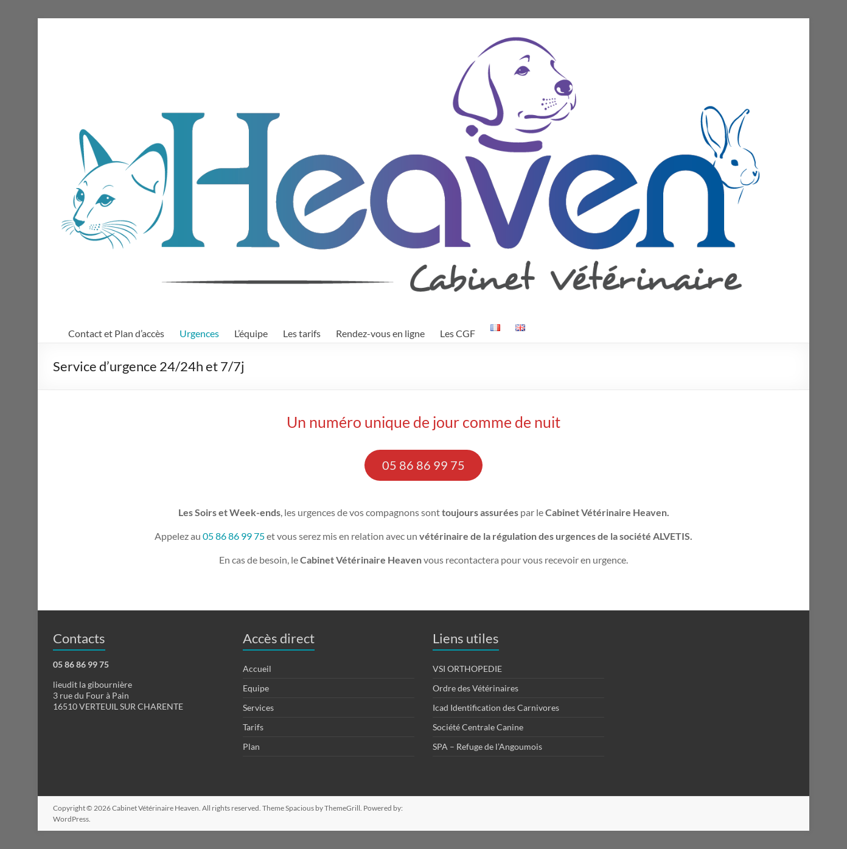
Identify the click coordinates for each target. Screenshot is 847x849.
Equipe (256, 688)
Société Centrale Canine (478, 727)
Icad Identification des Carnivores (496, 707)
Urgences (199, 333)
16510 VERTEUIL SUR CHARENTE (118, 706)
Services (258, 707)
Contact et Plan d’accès (116, 333)
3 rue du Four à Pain (91, 695)
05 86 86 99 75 (423, 465)
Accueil (257, 668)
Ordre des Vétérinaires (475, 688)
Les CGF (457, 333)
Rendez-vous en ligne (380, 333)
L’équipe (251, 333)
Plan (251, 746)
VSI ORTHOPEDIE (467, 668)
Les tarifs (302, 333)
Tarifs (253, 727)
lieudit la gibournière (92, 684)
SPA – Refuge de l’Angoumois (487, 746)
